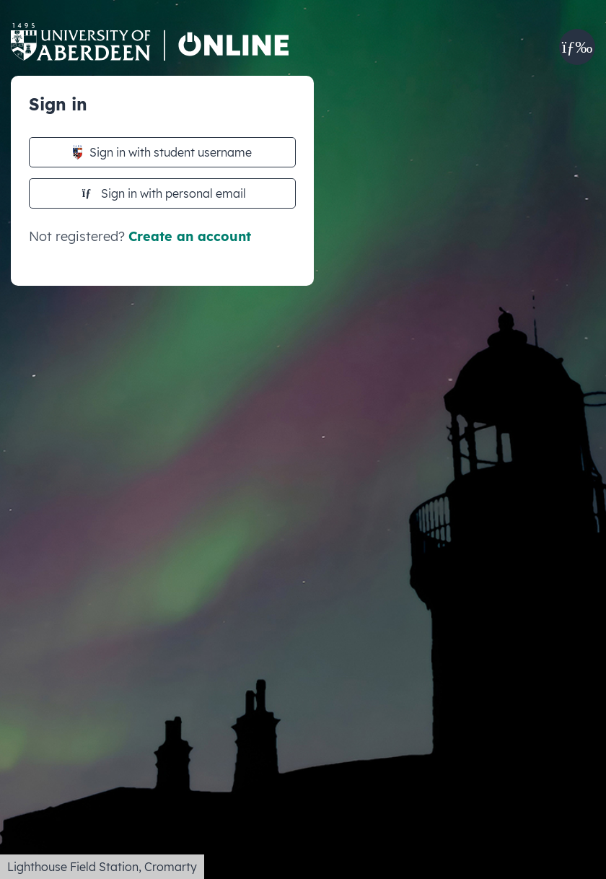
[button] (577, 47)
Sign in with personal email (164, 193)
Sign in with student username (162, 152)
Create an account (189, 236)
